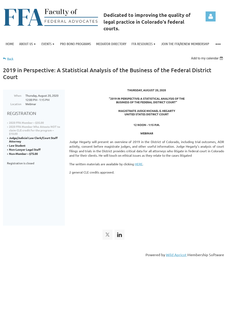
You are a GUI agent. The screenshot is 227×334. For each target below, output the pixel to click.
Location (15, 104)
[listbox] (207, 58)
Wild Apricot (176, 229)
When (17, 95)
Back (10, 59)
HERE (139, 164)
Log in (211, 16)
